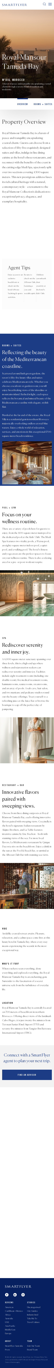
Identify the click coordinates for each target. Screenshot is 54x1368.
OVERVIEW (22, 104)
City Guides (32, 1311)
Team (29, 1341)
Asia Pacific (10, 1326)
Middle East (10, 1330)
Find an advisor (27, 1075)
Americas (9, 1307)
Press (7, 1350)
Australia (9, 1319)
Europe (8, 1334)
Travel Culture (33, 1322)
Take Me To (32, 1319)
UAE (7, 1322)
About (8, 1341)
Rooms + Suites (43, 104)
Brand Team (32, 1350)
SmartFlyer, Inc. (28, 1357)
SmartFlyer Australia (14, 1346)
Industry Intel (32, 1315)
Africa (8, 1315)
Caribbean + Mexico (14, 1311)
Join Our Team (33, 1346)
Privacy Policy (39, 1357)
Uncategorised (33, 1307)
